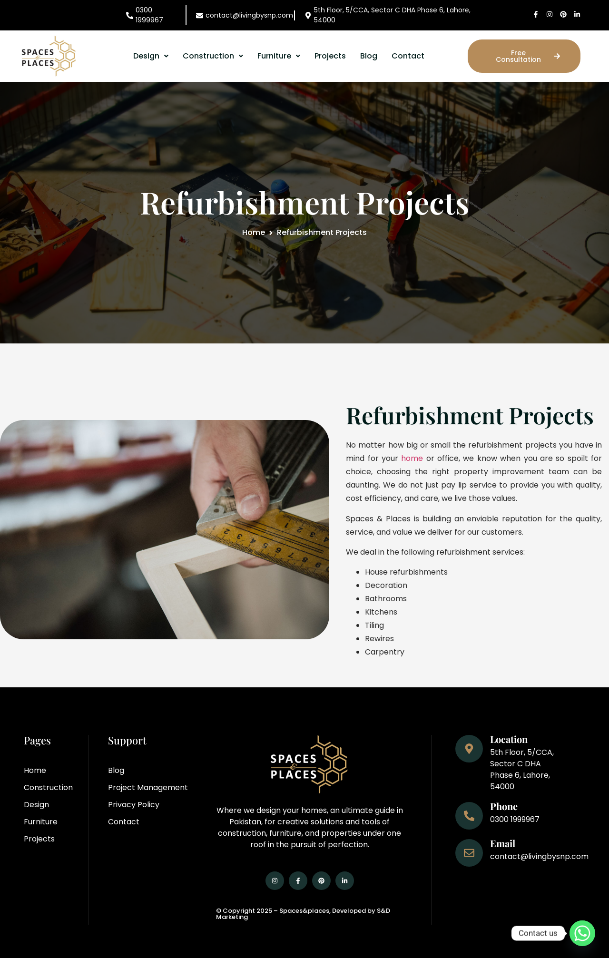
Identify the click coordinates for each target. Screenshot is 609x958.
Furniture (278, 55)
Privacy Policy (133, 804)
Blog (368, 55)
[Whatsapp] (582, 933)
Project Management (148, 787)
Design (150, 55)
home (412, 458)
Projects (330, 55)
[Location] (469, 748)
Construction (213, 55)
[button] (151, 56)
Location (509, 739)
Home (253, 232)
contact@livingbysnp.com (249, 15)
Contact (408, 55)
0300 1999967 (149, 15)
